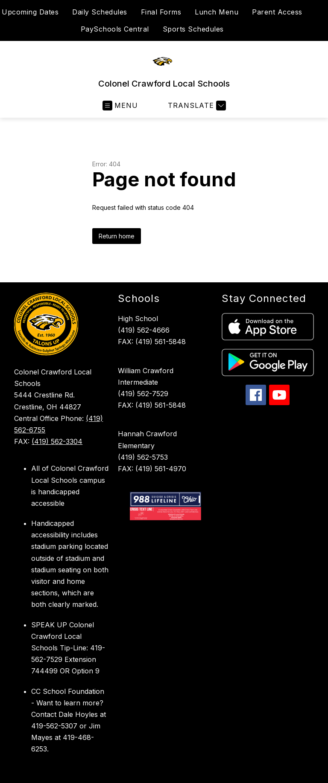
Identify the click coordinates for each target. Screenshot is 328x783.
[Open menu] (120, 105)
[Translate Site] (196, 105)
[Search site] (316, 20)
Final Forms (161, 12)
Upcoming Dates (30, 12)
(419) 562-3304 (57, 441)
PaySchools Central (115, 29)
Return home (117, 236)
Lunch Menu (216, 12)
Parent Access (277, 12)
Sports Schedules (193, 29)
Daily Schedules (99, 12)
